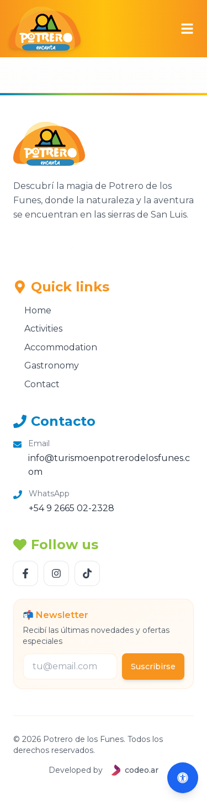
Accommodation (55, 347)
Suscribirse (153, 666)
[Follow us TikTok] (87, 573)
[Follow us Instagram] (56, 573)
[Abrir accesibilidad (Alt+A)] (182, 777)
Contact (36, 384)
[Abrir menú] (187, 29)
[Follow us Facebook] (25, 573)
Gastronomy (46, 365)
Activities (37, 328)
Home (32, 310)
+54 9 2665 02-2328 (71, 508)
